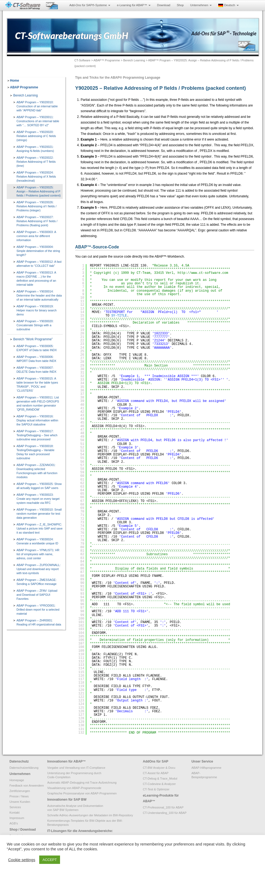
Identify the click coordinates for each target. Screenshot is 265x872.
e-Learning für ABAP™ (133, 5)
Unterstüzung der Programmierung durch (74, 773)
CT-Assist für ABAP (155, 773)
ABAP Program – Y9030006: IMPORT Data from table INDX (36, 358)
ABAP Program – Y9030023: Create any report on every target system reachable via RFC (37, 498)
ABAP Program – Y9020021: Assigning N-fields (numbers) (35, 148)
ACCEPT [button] (49, 860)
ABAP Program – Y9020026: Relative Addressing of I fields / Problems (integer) (36, 206)
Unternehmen (201, 5)
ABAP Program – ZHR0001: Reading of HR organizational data (38, 622)
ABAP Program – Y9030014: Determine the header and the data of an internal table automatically (39, 295)
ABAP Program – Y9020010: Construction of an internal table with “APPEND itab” (37, 106)
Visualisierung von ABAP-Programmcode (74, 788)
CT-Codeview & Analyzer (159, 784)
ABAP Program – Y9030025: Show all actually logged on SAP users (39, 486)
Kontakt (14, 812)
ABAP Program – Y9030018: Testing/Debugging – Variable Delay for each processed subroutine (35, 452)
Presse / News (19, 796)
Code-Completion (59, 777)
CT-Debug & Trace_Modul (160, 778)
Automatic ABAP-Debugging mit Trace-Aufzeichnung (82, 782)
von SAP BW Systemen (62, 809)
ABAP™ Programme (107, 60)
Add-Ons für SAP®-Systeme (89, 5)
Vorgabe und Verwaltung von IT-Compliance (76, 767)
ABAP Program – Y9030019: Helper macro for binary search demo (36, 310)
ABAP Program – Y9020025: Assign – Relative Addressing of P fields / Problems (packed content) (38, 191)
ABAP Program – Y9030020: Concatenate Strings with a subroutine (35, 325)
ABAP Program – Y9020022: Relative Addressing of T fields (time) (36, 161)
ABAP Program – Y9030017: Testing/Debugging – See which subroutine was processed (36, 435)
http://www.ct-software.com (202, 273)
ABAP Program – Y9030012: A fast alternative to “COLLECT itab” (38, 263)
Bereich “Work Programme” (33, 339)
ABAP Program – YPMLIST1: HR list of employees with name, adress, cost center (37, 554)
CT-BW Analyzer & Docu (159, 767)
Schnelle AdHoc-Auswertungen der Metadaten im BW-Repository (90, 815)
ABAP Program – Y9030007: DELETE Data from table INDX (36, 369)
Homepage (16, 780)
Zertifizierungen (19, 791)
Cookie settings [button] (21, 860)
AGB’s (13, 823)
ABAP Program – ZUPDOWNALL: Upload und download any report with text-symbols (38, 569)
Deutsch (228, 5)
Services (15, 807)
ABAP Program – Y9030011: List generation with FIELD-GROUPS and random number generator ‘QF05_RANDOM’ (37, 403)
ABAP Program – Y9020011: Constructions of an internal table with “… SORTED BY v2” (37, 121)
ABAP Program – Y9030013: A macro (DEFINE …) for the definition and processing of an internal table (36, 278)
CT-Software (82, 60)
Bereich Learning (134, 60)
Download (163, 5)
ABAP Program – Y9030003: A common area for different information (36, 236)
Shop (180, 5)
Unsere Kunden (19, 801)
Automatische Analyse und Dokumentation (75, 805)
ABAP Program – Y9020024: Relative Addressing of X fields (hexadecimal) (36, 176)
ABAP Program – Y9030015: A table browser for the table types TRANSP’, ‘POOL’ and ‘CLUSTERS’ (37, 384)
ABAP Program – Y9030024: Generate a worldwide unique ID (37, 541)
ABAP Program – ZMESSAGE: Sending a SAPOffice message (36, 581)
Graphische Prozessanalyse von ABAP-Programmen (82, 793)
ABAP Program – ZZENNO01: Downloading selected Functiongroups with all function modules (36, 471)
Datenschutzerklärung (23, 767)
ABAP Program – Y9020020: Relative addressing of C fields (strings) (36, 136)
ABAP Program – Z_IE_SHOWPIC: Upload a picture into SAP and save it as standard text (39, 528)
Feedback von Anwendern (26, 785)
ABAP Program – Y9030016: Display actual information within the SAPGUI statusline (37, 420)
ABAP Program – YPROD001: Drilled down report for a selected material (37, 609)
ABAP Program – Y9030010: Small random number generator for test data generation (39, 513)
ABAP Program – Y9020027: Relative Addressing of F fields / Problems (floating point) (36, 221)
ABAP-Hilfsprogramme (206, 767)
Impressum (16, 818)
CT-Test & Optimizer (156, 789)
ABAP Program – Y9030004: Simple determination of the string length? (38, 251)
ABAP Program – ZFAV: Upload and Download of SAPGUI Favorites (36, 594)
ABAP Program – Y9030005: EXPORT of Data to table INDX (36, 348)
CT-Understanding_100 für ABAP (164, 812)
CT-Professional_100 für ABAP (163, 807)
